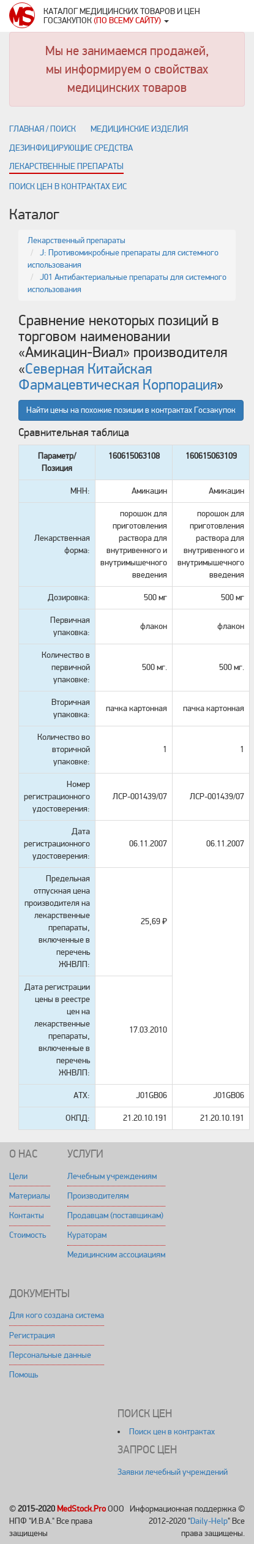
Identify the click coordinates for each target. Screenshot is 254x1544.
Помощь (23, 1374)
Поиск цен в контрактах (172, 1431)
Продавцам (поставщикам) (115, 1215)
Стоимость (27, 1235)
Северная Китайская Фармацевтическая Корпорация (117, 377)
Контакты (26, 1215)
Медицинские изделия (139, 129)
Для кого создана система (56, 1315)
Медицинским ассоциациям (116, 1254)
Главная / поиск (42, 129)
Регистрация (32, 1335)
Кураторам (86, 1235)
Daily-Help (209, 1521)
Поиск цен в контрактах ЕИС (68, 186)
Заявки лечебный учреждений (173, 1472)
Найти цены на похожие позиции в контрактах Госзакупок (131, 410)
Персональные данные (50, 1355)
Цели (18, 1176)
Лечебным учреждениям (112, 1176)
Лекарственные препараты (66, 166)
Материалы (29, 1196)
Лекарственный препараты (76, 240)
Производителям (98, 1196)
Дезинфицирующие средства (71, 148)
